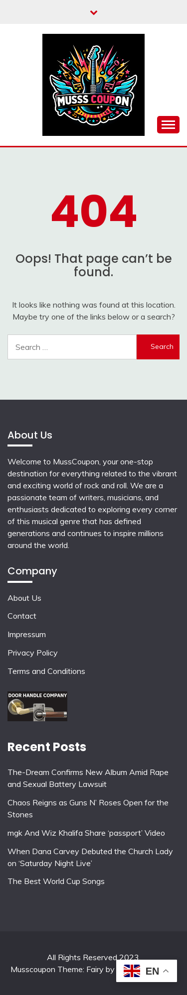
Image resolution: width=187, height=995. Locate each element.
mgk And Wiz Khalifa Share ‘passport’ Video (86, 833)
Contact (21, 616)
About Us (24, 598)
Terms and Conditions (46, 671)
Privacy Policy (32, 653)
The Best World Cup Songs (56, 881)
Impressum (26, 634)
